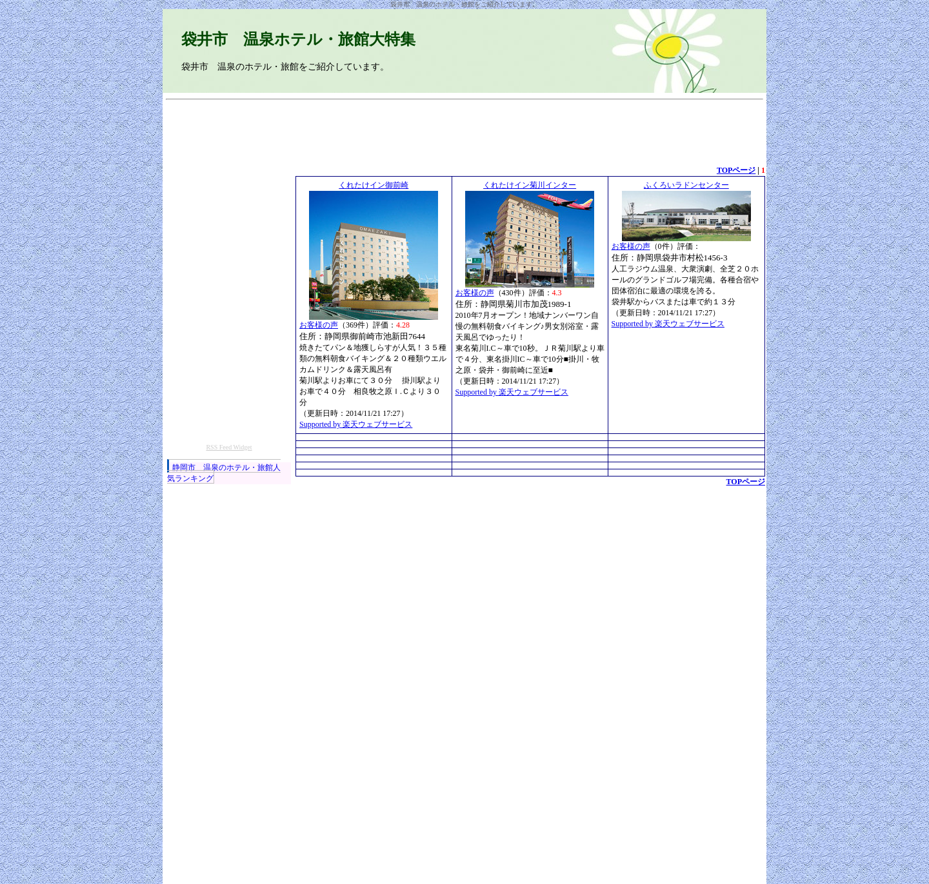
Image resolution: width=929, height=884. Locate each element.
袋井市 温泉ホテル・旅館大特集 (298, 39)
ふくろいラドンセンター (686, 185)
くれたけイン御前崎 (373, 185)
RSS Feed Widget (229, 447)
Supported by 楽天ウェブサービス (355, 424)
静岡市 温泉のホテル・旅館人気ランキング (224, 473)
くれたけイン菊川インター (529, 185)
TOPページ (736, 170)
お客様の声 (318, 324)
